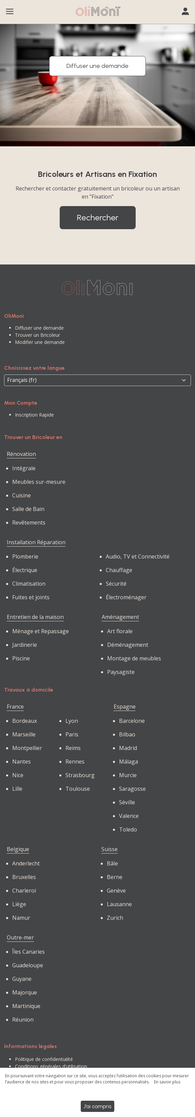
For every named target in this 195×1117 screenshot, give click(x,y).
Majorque (24, 992)
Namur (21, 917)
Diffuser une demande (97, 66)
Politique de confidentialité (44, 1059)
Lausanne (119, 904)
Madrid (128, 748)
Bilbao (127, 734)
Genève (116, 890)
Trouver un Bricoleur (37, 335)
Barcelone (132, 721)
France (15, 706)
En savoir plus (167, 1082)
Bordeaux (24, 721)
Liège (19, 904)
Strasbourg (80, 775)
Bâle (112, 863)
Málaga (128, 761)
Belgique (18, 849)
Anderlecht (26, 863)
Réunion (23, 1019)
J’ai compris (97, 1106)
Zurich (115, 917)
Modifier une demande (40, 342)
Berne (114, 877)
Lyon (71, 721)
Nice (17, 775)
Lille (17, 788)
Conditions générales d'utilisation (51, 1066)
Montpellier (27, 748)
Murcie (128, 775)
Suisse (109, 849)
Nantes (21, 761)
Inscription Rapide (34, 414)
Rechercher (97, 217)
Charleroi (24, 890)
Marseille (24, 734)
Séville (127, 802)
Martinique (26, 1006)
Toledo (128, 829)
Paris (71, 734)
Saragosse (132, 788)
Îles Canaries (28, 951)
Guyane (22, 979)
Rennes (74, 761)
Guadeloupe (27, 965)
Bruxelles (24, 877)
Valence (129, 816)
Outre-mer (20, 937)
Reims (73, 748)
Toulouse (77, 788)
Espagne (125, 706)
